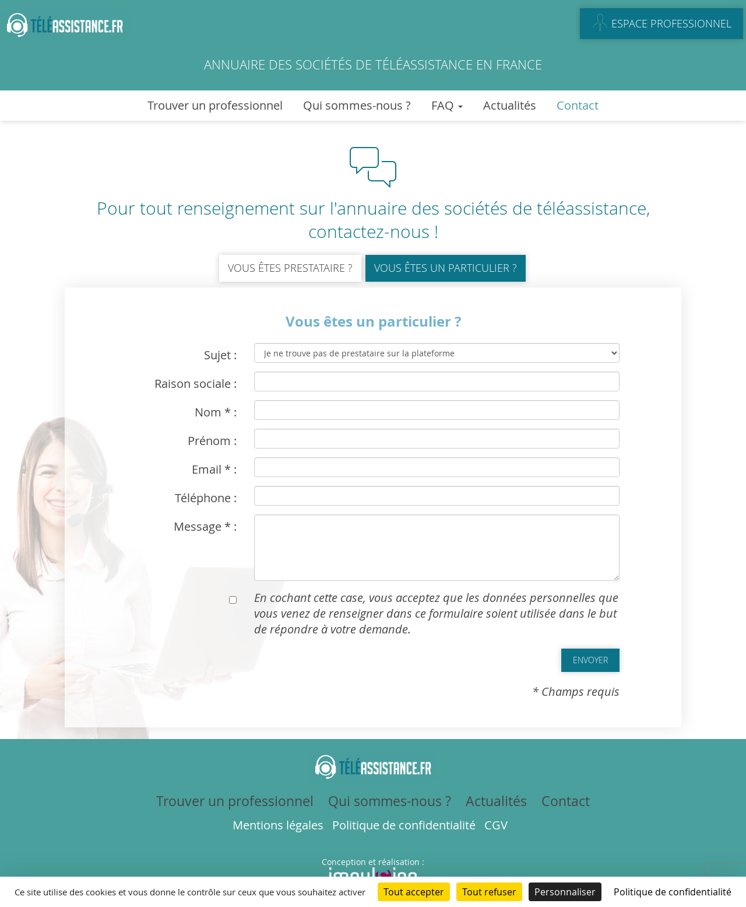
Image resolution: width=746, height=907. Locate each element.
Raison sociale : (195, 383)
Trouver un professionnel (215, 105)
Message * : (205, 526)
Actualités (509, 105)
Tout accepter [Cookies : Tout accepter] (413, 891)
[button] (590, 660)
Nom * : (216, 412)
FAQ (447, 105)
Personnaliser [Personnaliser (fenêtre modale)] (565, 891)
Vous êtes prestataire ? (290, 268)
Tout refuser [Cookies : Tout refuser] (489, 891)
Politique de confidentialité (404, 825)
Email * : (214, 469)
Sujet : (220, 355)
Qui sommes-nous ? (357, 105)
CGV (496, 825)
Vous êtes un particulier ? (445, 268)
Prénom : (212, 441)
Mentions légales (278, 825)
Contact (578, 105)
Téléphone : (206, 498)
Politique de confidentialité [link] (672, 891)
